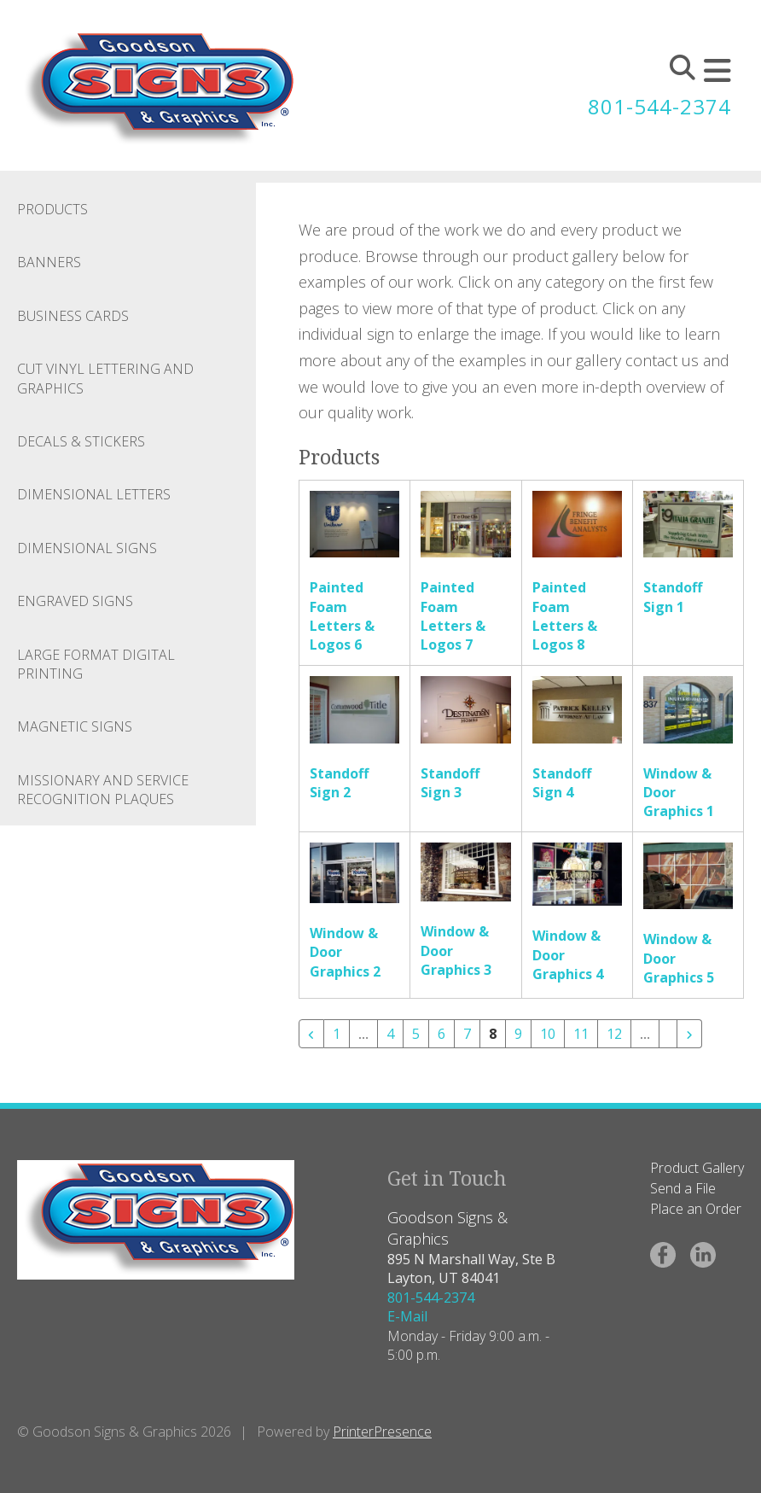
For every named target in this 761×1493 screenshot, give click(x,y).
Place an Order (695, 1208)
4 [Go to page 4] (390, 1033)
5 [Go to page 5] (416, 1033)
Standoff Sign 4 (561, 783)
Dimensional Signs (87, 548)
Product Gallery (697, 1167)
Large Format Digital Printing (96, 664)
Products (52, 209)
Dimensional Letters (94, 494)
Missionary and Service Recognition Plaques (103, 789)
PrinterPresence (382, 1431)
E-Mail (407, 1316)
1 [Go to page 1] (336, 1033)
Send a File (683, 1188)
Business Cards (73, 315)
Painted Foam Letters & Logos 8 (564, 616)
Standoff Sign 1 (672, 596)
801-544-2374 (659, 106)
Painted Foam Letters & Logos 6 (342, 616)
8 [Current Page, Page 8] (493, 1033)
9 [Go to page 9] (518, 1033)
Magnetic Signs (74, 726)
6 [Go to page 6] (441, 1033)
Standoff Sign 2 (339, 783)
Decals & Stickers (81, 441)
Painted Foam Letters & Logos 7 (453, 616)
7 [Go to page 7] (467, 1033)
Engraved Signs (75, 601)
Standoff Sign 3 (450, 783)
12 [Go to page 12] (614, 1033)
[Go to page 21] (668, 1027)
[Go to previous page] (311, 1033)
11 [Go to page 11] (581, 1033)
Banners (49, 262)
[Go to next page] (689, 1033)
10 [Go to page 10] (547, 1033)
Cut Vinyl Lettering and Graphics (105, 378)
